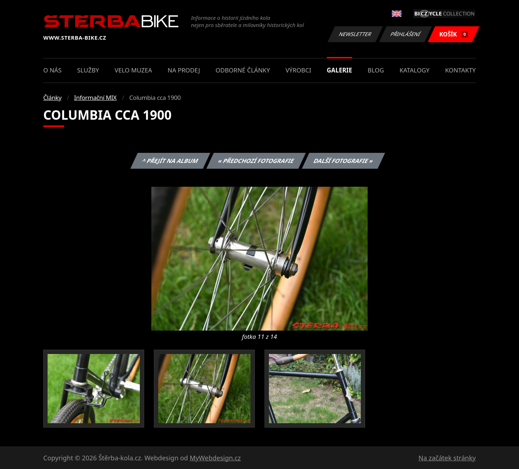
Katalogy (415, 70)
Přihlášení (405, 34)
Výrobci (298, 70)
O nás (52, 70)
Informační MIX (95, 97)
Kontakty (460, 70)
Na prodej (184, 70)
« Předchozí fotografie (256, 161)
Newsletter (355, 34)
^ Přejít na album (170, 161)
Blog (376, 70)
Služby (88, 70)
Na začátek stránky (447, 457)
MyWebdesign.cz (215, 457)
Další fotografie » (343, 161)
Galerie (339, 70)
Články (52, 97)
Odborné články (243, 70)
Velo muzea (133, 70)
